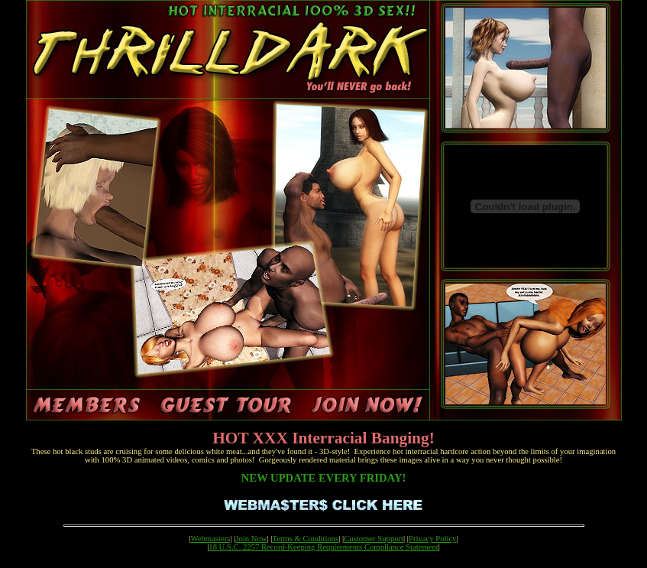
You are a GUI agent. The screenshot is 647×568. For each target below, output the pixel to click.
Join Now (251, 538)
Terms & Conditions (305, 538)
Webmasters (211, 538)
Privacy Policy (432, 538)
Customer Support (373, 538)
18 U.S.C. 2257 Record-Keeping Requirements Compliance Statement (323, 547)
